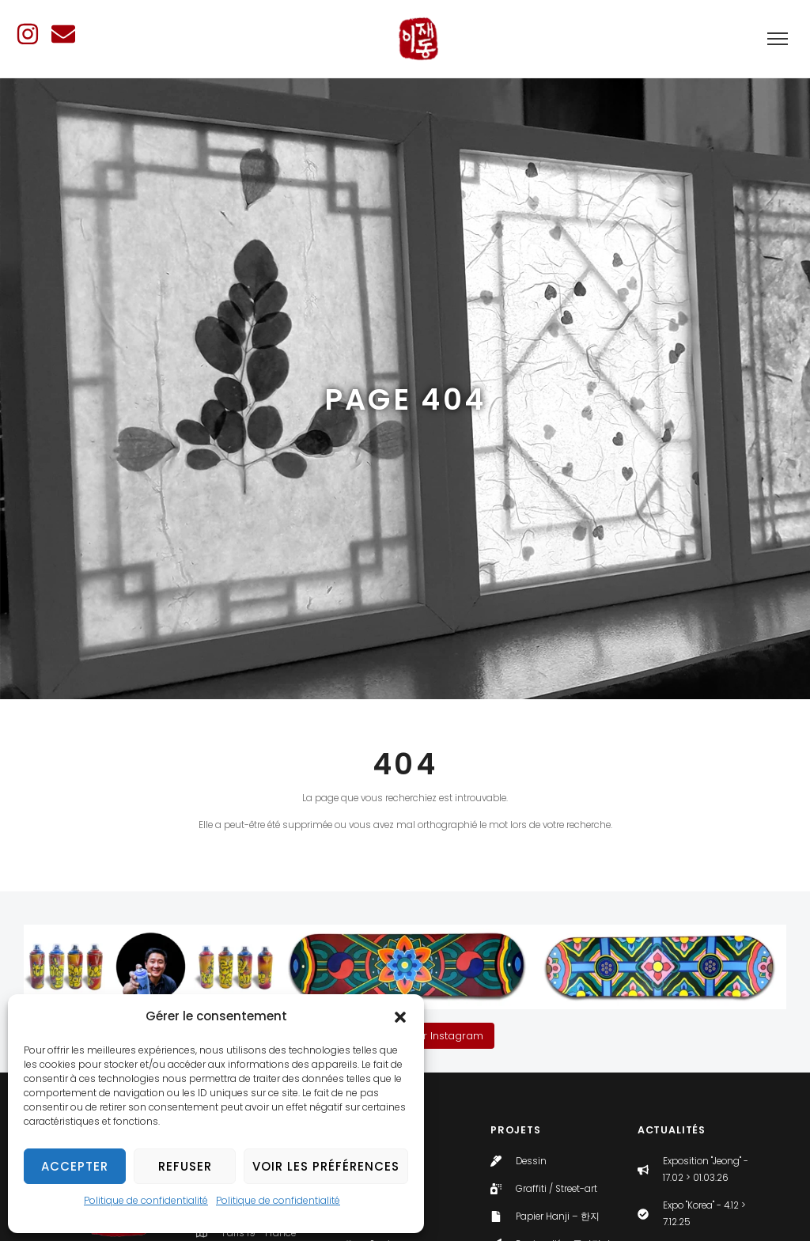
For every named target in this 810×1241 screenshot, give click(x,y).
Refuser (185, 1166)
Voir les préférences (325, 1166)
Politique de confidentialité (146, 1200)
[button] (400, 1017)
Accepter (74, 1166)
